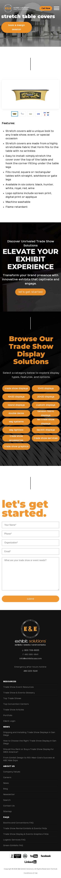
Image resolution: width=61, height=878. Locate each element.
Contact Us (9, 806)
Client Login (9, 721)
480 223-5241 (30, 671)
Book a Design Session (16, 27)
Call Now (46, 8)
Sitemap (7, 811)
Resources (9, 681)
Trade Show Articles (13, 710)
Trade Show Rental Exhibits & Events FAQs (25, 828)
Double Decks (17, 413)
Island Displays (17, 405)
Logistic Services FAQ (14, 840)
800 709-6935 (31, 650)
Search (7, 800)
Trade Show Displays (17, 388)
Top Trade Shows (12, 698)
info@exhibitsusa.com (30, 658)
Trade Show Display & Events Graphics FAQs (26, 834)
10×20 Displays (17, 397)
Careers (7, 777)
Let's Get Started (30, 293)
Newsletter (9, 794)
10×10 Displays (47, 388)
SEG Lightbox (17, 430)
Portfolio (7, 715)
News (6, 727)
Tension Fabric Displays (47, 413)
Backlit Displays (47, 430)
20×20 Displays (46, 397)
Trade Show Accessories (17, 438)
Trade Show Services (47, 438)
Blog (5, 789)
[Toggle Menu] (56, 8)
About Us (9, 766)
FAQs (6, 817)
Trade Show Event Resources (18, 687)
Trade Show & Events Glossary (19, 693)
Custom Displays (47, 405)
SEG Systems (17, 421)
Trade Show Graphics (17, 446)
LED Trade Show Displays (47, 421)
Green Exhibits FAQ (13, 845)
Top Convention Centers (16, 704)
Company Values (11, 772)
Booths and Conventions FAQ (18, 823)
